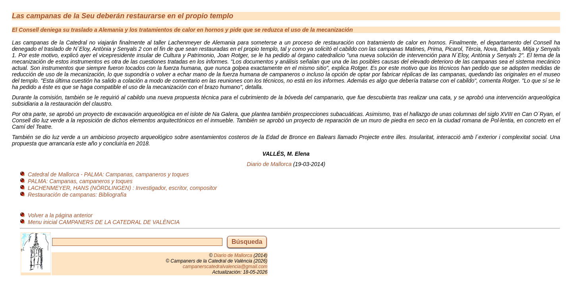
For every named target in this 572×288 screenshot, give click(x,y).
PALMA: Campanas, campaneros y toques (80, 181)
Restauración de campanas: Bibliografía (77, 194)
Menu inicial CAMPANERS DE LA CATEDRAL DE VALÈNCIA (104, 222)
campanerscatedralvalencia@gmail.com (225, 266)
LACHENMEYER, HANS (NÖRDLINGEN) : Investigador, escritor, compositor (122, 188)
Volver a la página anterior (60, 215)
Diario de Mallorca (269, 164)
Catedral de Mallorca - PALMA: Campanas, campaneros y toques (108, 174)
